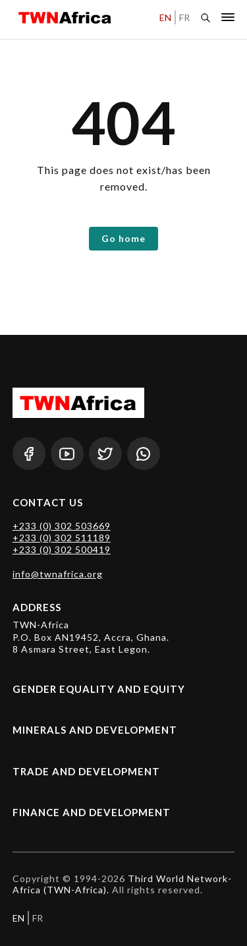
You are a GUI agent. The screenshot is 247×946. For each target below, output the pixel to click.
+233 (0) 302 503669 (62, 525)
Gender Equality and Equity (99, 689)
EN (165, 17)
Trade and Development (86, 771)
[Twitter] (105, 453)
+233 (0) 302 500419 (62, 549)
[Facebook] (29, 453)
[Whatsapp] (143, 453)
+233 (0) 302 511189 (62, 537)
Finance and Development (92, 812)
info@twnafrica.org (58, 573)
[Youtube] (67, 453)
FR (184, 17)
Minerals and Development (95, 730)
